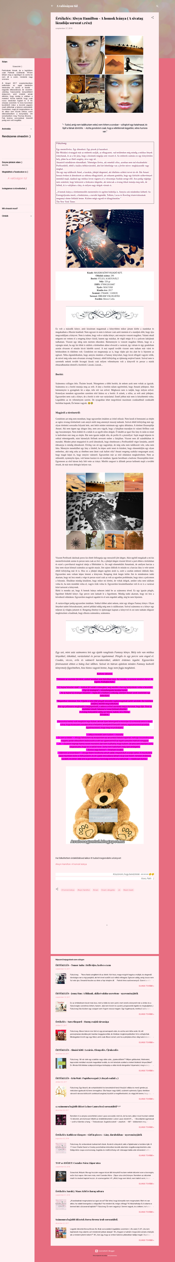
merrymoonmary (112, 1255)
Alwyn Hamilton (84, 890)
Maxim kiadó (128, 890)
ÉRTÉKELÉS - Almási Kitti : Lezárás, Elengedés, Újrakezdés (87, 1050)
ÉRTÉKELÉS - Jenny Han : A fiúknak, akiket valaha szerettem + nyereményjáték (97, 993)
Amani (95, 890)
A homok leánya (67, 890)
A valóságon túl (67, 6)
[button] (152, 18)
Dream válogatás (108, 890)
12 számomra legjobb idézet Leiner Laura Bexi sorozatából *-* (88, 1106)
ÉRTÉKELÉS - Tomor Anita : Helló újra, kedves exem (83, 965)
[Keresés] (157, 6)
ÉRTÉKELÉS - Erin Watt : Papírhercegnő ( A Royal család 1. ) (87, 1078)
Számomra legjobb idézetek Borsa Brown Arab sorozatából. (87, 1219)
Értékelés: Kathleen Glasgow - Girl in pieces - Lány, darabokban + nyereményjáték (99, 1134)
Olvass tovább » (146, 986)
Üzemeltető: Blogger (105, 1251)
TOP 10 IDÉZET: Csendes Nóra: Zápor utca (78, 1163)
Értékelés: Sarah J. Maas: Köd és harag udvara (80, 1191)
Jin (119, 890)
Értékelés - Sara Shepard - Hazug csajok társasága (82, 1021)
